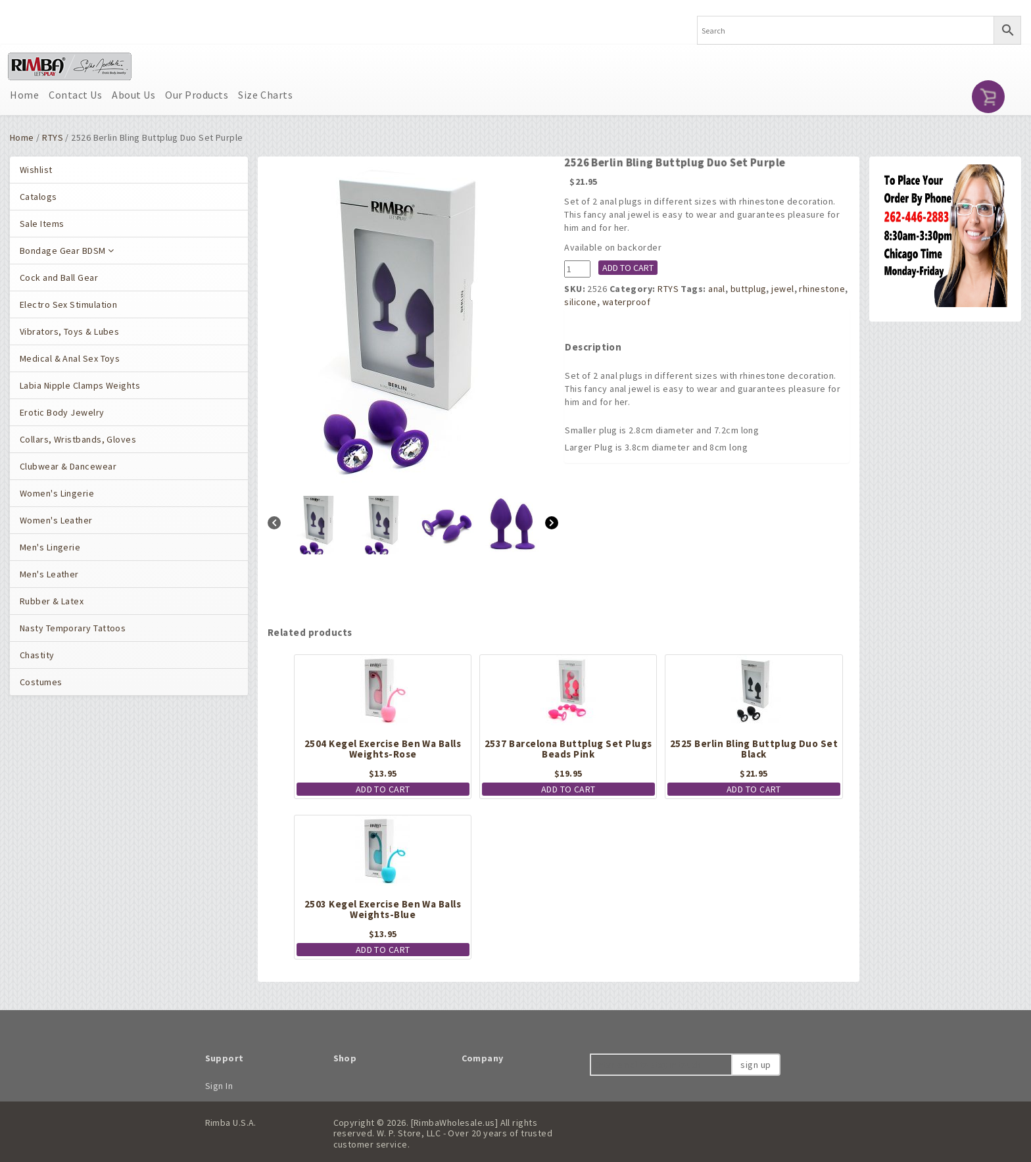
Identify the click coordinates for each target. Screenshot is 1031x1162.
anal (716, 289)
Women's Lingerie (57, 493)
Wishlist (36, 170)
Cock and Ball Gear (59, 277)
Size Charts (265, 94)
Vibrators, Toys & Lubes (69, 331)
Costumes (41, 682)
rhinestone (821, 289)
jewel (782, 289)
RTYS (52, 137)
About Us (133, 94)
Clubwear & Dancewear (68, 466)
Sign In (219, 1086)
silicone (580, 302)
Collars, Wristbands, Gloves (78, 439)
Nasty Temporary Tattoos (73, 628)
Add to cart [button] (383, 789)
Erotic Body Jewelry (62, 412)
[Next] (551, 524)
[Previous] (274, 524)
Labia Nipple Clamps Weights (80, 385)
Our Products (196, 94)
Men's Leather (49, 574)
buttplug (749, 289)
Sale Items (42, 224)
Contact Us (75, 94)
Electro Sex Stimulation (68, 304)
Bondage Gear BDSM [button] (67, 250)
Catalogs (38, 197)
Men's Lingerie (50, 547)
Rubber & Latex (52, 601)
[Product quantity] (577, 269)
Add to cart (628, 268)
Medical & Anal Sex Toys (70, 358)
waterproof (626, 302)
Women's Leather (56, 520)
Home (24, 94)
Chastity (37, 655)
